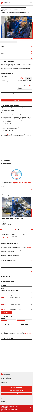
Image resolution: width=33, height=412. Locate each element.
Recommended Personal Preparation (9, 271)
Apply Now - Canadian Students (16, 387)
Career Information (5, 160)
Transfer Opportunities (27, 235)
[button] (29, 2)
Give (1, 404)
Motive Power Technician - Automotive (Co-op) (17, 12)
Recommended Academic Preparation (9, 265)
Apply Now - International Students (16, 390)
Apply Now (16, 100)
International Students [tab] (28, 78)
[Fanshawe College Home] (16, 374)
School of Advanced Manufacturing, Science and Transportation (6, 237)
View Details (11, 328)
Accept (30, 407)
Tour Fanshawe (16, 393)
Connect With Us (17, 97)
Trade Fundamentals (13, 250)
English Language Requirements (8, 260)
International (3, 401)
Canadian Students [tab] (21, 78)
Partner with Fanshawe (4, 402)
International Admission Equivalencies (10, 255)
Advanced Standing (5, 276)
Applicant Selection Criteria (8, 281)
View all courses (6, 312)
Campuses (3, 382)
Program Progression (6, 163)
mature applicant (24, 245)
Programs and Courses (4, 12)
